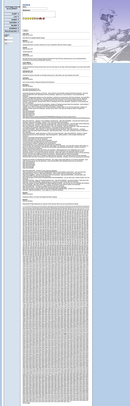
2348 (27, 345)
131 (68, 210)
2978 (27, 386)
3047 (46, 390)
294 (70, 219)
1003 (24, 256)
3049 (52, 390)
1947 (87, 317)
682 (29, 240)
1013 (55, 256)
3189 (30, 400)
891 (77, 249)
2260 (80, 338)
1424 (27, 284)
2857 (43, 378)
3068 (46, 392)
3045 (40, 390)
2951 (74, 383)
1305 (49, 275)
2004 (68, 321)
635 (46, 237)
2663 (27, 365)
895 (87, 249)
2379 (58, 346)
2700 (77, 367)
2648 (46, 364)
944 (75, 252)
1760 (27, 306)
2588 (55, 360)
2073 (87, 325)
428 (68, 226)
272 (82, 217)
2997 (87, 386)
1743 (40, 305)
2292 (49, 340)
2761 (71, 371)
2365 (80, 345)
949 (87, 252)
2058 (40, 325)
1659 (40, 299)
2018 (46, 323)
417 (41, 226)
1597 (43, 295)
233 (53, 216)
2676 (68, 365)
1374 (68, 280)
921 (85, 251)
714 (41, 241)
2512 (80, 354)
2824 (71, 375)
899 (31, 251)
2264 (27, 339)
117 (33, 210)
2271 (49, 339)
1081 (71, 260)
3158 (65, 397)
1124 (74, 263)
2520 (40, 356)
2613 (68, 361)
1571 (27, 293)
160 (73, 212)
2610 (58, 361)
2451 (87, 350)
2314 (52, 342)
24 (59, 206)
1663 (52, 299)
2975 (84, 385)
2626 (43, 363)
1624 (62, 296)
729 (77, 241)
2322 (77, 342)
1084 (80, 260)
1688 (65, 300)
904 (43, 251)
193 (87, 213)
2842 (62, 376)
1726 (52, 303)
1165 (71, 266)
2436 (40, 350)
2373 (40, 346)
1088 (27, 262)
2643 (30, 364)
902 (38, 251)
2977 (24, 386)
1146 (77, 264)
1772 (65, 306)
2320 (71, 342)
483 (70, 228)
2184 (40, 334)
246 (85, 216)
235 (58, 216)
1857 (68, 311)
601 (29, 235)
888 (70, 249)
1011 (49, 256)
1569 (87, 292)
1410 (49, 282)
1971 (30, 320)
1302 (40, 275)
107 (76, 209)
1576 (43, 293)
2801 (65, 374)
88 (37, 209)
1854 (58, 311)
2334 (49, 343)
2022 (58, 323)
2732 (46, 370)
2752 (43, 371)
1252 (80, 271)
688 (43, 240)
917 (75, 251)
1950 (30, 318)
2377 (52, 346)
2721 (77, 368)
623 (82, 235)
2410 (24, 349)
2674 (62, 365)
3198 (58, 400)
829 (58, 246)
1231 (80, 270)
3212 (36, 401)
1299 (30, 275)
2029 (80, 323)
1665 (58, 299)
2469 (77, 352)
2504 (55, 354)
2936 (27, 383)
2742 (77, 370)
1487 (27, 288)
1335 (77, 277)
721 (58, 241)
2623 (33, 363)
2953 (80, 383)
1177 (43, 267)
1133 (36, 264)
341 (53, 222)
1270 (71, 273)
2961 (40, 385)
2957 (27, 385)
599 (24, 235)
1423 (24, 284)
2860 (52, 378)
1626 (68, 296)
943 (73, 252)
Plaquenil (45, 58)
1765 (43, 306)
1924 (80, 316)
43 (25, 208)
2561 (36, 358)
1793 (65, 307)
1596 (40, 295)
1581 (58, 293)
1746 (49, 305)
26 (63, 206)
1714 (80, 302)
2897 (36, 381)
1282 (43, 274)
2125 (52, 329)
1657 (33, 299)
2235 (68, 336)
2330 (36, 343)
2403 (68, 347)
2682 (87, 365)
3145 (24, 397)
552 (41, 233)
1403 (27, 282)
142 (29, 212)
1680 (40, 300)
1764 (40, 306)
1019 (74, 256)
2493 (87, 353)
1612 (24, 296)
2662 (24, 365)
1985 (74, 320)
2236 (71, 336)
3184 (80, 399)
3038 (84, 389)
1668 (68, 299)
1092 (40, 262)
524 (38, 231)
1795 (71, 307)
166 (87, 212)
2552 (74, 357)
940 (65, 252)
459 (77, 227)
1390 (52, 281)
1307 (55, 275)
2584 (43, 360)
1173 (30, 267)
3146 (27, 397)
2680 (80, 365)
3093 (58, 393)
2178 (87, 332)
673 (73, 238)
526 (43, 231)
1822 (24, 310)
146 (38, 212)
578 (38, 234)
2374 (43, 346)
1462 (80, 285)
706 (87, 240)
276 (26, 219)
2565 (49, 358)
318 (63, 220)
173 (38, 213)
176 (46, 213)
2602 (33, 361)
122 (46, 210)
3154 (52, 397)
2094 (87, 327)
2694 (58, 367)
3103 (24, 394)
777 (63, 244)
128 (60, 210)
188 (75, 213)
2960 (36, 385)
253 (36, 217)
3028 (52, 389)
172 (36, 213)
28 (66, 206)
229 (43, 216)
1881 (77, 313)
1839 (77, 310)
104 (68, 209)
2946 (58, 383)
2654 (65, 364)
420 (48, 226)
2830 (24, 376)
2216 (74, 335)
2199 (87, 334)
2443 (62, 350)
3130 (43, 396)
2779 (62, 372)
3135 (58, 396)
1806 (40, 309)
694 (58, 240)
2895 (30, 381)
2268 (40, 339)
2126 (55, 329)
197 (31, 215)
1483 (80, 287)
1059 (68, 259)
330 (26, 222)
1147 (80, 264)
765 (33, 244)
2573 (74, 358)
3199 (62, 400)
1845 (30, 311)
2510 (74, 354)
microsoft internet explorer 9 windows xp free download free (39, 143)
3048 (49, 390)
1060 (71, 259)
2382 (68, 346)
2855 (36, 378)
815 (24, 246)
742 (43, 242)
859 (65, 248)
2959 (33, 385)
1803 (30, 309)
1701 (40, 302)
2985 (49, 386)
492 (26, 230)
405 (77, 224)
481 (65, 228)
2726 (27, 370)
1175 (36, 267)
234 (56, 216)
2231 (55, 336)
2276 (65, 339)
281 (38, 219)
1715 (84, 302)
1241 (46, 271)
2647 (43, 364)
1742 (36, 305)
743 (46, 242)
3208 (24, 401)
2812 (33, 375)
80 (23, 209)
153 (56, 212)
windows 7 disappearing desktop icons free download (37, 97)
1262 (46, 273)
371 (60, 223)
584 (53, 234)
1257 (30, 273)
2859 (49, 378)
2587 (52, 360)
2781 (68, 372)
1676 (27, 300)
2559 (30, 358)
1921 (71, 316)
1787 (46, 307)
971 (75, 253)
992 (60, 255)
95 (50, 209)
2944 (52, 383)
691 (51, 240)
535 (65, 231)
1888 (33, 314)
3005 (46, 388)
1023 (87, 256)
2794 (43, 374)
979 (29, 255)
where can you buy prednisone (64, 204)
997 (73, 255)
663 (48, 238)
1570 (24, 293)
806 (68, 245)
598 (87, 234)
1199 (46, 269)
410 (24, 226)
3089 (46, 393)
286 (51, 219)
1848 (40, 311)
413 (31, 226)
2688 (40, 367)
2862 (58, 378)
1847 (36, 311)
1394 (65, 281)
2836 (43, 376)
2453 (27, 352)
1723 (43, 303)
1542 (68, 291)
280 (36, 219)
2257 (71, 338)
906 (48, 251)
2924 (55, 382)
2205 (40, 335)
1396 (71, 281)
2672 (55, 365)
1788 (49, 307)
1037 (65, 258)
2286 (30, 340)
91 (43, 209)
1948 (24, 318)
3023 (36, 389)
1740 (30, 305)
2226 (40, 336)
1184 (65, 267)
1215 (30, 270)
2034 (30, 324)
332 (31, 222)
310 (43, 220)
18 (49, 206)
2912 (84, 381)
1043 (84, 258)
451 (58, 227)
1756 (80, 305)
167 (24, 213)
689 (46, 240)
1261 (43, 273)
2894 (27, 381)
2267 (36, 339)
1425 (30, 284)
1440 (77, 284)
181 (58, 213)
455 (68, 227)
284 (46, 219)
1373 (65, 280)
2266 (33, 339)
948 (85, 252)
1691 (74, 300)
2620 (24, 363)
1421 (84, 282)
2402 (65, 347)
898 (29, 251)
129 (63, 210)
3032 (65, 389)
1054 (52, 259)
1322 (36, 277)
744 (48, 242)
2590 (62, 360)
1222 (52, 270)
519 (26, 231)
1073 (46, 260)
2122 (43, 329)
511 (73, 230)
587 (60, 234)
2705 (27, 368)
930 (41, 252)
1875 (58, 313)
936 (56, 252)
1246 (62, 271)
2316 (58, 342)
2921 (46, 382)
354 (85, 222)
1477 (62, 287)
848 (38, 248)
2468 (74, 352)
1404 (30, 282)
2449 (80, 350)
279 (33, 219)
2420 (55, 349)
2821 (62, 375)
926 (31, 252)
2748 (30, 371)
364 (43, 223)
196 (29, 215)
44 (27, 208)
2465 (65, 352)
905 (46, 251)
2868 (77, 378)
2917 (33, 382)
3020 (27, 389)
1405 (33, 282)
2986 (52, 386)
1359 (87, 278)
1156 (43, 266)
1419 (77, 282)
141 (26, 212)
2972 (74, 385)
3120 (77, 394)
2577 (87, 358)
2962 (43, 385)
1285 (52, 274)
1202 (55, 269)
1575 (40, 293)
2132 (74, 329)
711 (33, 241)
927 (33, 252)
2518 (33, 356)
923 (24, 252)
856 (58, 248)
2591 (65, 360)
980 (31, 255)
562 (65, 233)
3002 (36, 388)
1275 (87, 273)
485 (75, 228)
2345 (84, 343)
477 (56, 228)
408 (85, 224)
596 (82, 234)
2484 (58, 353)
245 (82, 216)
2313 (49, 342)
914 (68, 251)
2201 (27, 335)
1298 (27, 275)
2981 (36, 386)
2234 (65, 336)
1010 (46, 256)
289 (58, 219)
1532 (36, 291)
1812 (58, 309)
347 (68, 222)
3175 (52, 399)
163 (80, 212)
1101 (68, 262)
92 (44, 209)
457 (73, 227)
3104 (27, 394)
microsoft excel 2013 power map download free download (57, 147)
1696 (24, 302)
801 (56, 245)
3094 (62, 393)
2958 (30, 385)
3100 (80, 393)
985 (43, 255)
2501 (46, 354)
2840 (55, 376)
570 (85, 233)
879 (48, 249)
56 (48, 208)
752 (68, 242)
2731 (43, 370)
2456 (36, 352)
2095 (24, 328)
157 (65, 212)
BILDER (15, 25)
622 (80, 235)
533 (60, 231)
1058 (65, 259)
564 (70, 233)
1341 (30, 278)
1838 (74, 310)
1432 (52, 284)
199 (36, 215)
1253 (84, 271)
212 (68, 215)
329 (24, 222)
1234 (24, 271)
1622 (55, 296)
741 (41, 242)
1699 (33, 302)
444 (41, 227)
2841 (58, 376)
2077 (33, 327)
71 (74, 208)
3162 (77, 397)
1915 (52, 316)
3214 (43, 401)
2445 (68, 350)
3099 (77, 393)
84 (30, 209)
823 (43, 246)
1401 (87, 281)
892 (80, 249)
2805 (77, 374)
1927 (24, 317)
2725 (24, 370)
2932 (80, 382)
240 (70, 216)
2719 (71, 368)
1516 (52, 289)
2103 (49, 328)
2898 (40, 381)
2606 (46, 361)
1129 (24, 264)
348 (70, 222)
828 (56, 246)
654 (26, 238)
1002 (86, 255)
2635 (71, 363)
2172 (68, 332)
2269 (43, 339)
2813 (36, 375)
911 (60, 251)
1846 (33, 311)
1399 (80, 281)
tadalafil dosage (40, 38)
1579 (52, 293)
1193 (27, 269)
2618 (84, 361)
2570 (65, 358)
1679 (36, 300)
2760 (68, 371)
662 (46, 238)
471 (41, 228)
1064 (84, 259)
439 (29, 227)
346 (65, 222)
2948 (65, 383)
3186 (87, 399)
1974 (40, 320)
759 (85, 242)
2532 (77, 356)
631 (36, 237)
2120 (36, 329)
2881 (52, 379)
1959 (58, 318)
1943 (74, 317)
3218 (55, 401)
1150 (24, 266)
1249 (71, 271)
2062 (52, 325)
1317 (87, 275)
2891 (84, 379)
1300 (33, 275)
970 (73, 253)
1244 (55, 271)
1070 (36, 260)
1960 (62, 318)
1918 (62, 316)
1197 (40, 269)
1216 (33, 270)
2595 (77, 360)
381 (85, 223)
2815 (43, 375)
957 (41, 253)
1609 (80, 295)
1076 (55, 260)
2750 (36, 371)
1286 (55, 274)
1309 (62, 275)
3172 (43, 399)
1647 (68, 298)
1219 (43, 270)
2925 (58, 382)
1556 (46, 292)
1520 (65, 289)
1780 (24, 307)
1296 (87, 274)
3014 (74, 388)
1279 (33, 274)
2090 (74, 327)
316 (58, 220)
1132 (33, 264)
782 (75, 244)
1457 (65, 285)
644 (68, 237)
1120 (62, 263)
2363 (74, 345)
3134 (55, 396)
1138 (52, 264)
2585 (46, 360)
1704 (49, 302)
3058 (80, 390)
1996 (43, 321)
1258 (33, 273)
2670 (49, 365)
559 (58, 233)
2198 (84, 334)
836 (75, 246)
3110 (46, 394)
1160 (55, 266)
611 (53, 235)
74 (79, 208)
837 (77, 246)
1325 (46, 277)
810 (77, 245)
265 (65, 217)
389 (38, 224)
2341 (71, 343)
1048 (33, 259)
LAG (16, 17)
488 (82, 228)
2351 (36, 345)
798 (48, 245)
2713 (52, 368)
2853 (30, 378)
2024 (65, 323)
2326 (24, 343)
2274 (58, 339)
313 (51, 220)
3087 (40, 393)
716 (46, 241)
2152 (71, 331)
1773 (68, 306)
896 (24, 251)
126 (56, 210)
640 (58, 237)
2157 (87, 331)
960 (48, 253)
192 (85, 213)
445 (43, 227)
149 (46, 212)
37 (82, 206)
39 (85, 206)
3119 (74, 394)
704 (82, 240)
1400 (84, 281)
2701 (80, 367)
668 (60, 238)
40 (87, 206)
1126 (80, 263)
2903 (55, 381)
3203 (74, 400)
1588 (80, 293)
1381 (24, 281)
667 (58, 238)
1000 (80, 255)
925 (29, 252)
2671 (52, 365)
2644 (33, 364)
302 (24, 220)
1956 (49, 318)
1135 (43, 264)
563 (68, 233)
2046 (68, 324)
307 (36, 220)
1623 (58, 296)
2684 (27, 367)
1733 (74, 303)
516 (85, 230)
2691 (49, 367)
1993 (33, 321)
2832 (30, 376)
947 (82, 252)
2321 (74, 342)
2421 (58, 349)
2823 (68, 375)
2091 (77, 327)
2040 (49, 324)
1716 (87, 302)
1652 (84, 298)
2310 (40, 342)
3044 (36, 390)
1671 (77, 299)
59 (53, 208)
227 (38, 216)
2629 (52, 363)
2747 (27, 371)
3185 (84, 399)
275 (24, 219)
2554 (80, 357)
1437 (68, 284)
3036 (77, 389)
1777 (80, 306)
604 (36, 235)
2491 (80, 353)
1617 (40, 296)
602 (31, 235)
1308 (58, 275)
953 (31, 253)
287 (53, 219)
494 (31, 230)
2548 (62, 357)
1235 (27, 271)
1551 (30, 292)
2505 (58, 354)
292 (65, 219)
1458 (68, 285)
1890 (40, 314)
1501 (71, 288)
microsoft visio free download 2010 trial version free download (40, 141)
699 (70, 240)
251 (31, 217)
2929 (71, 382)
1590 (87, 293)
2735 (55, 370)
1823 (27, 310)
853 (51, 248)
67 (67, 208)
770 (46, 244)
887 (68, 249)
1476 (58, 287)
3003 (40, 388)
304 (29, 220)
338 (46, 222)
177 (48, 213)
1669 (71, 299)
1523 (74, 289)
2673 (58, 365)
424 (58, 226)
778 (65, 244)
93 (46, 209)
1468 (33, 287)
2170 (62, 332)
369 (56, 223)
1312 (71, 275)
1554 (40, 292)
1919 (65, 316)
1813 (62, 309)
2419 (52, 349)
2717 (65, 368)
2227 (43, 336)
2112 (77, 328)
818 (31, 246)
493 (29, 230)
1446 (30, 285)
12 (38, 206)
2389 (24, 347)
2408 (84, 347)
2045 (65, 324)
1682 (46, 300)
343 (58, 222)
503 (53, 230)
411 (26, 226)
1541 (65, 291)
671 (68, 238)
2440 (52, 350)
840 (85, 246)
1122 (68, 263)
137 (82, 210)
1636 (33, 298)
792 (33, 245)
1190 (84, 267)
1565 (74, 292)
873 (33, 249)
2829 (87, 375)
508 (65, 230)
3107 (36, 394)
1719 (30, 303)
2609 (55, 361)
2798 (55, 374)
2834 (36, 376)
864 (77, 248)
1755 (77, 305)
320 (68, 220)
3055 (71, 390)
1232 (84, 270)
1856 (65, 311)
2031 (87, 323)
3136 (62, 396)
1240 (43, 271)
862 (73, 248)
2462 (55, 352)
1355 (74, 278)
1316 (84, 275)
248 (24, 217)
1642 (52, 298)
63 (60, 208)
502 (51, 230)
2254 (62, 338)
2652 (58, 364)
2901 (49, 381)
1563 (68, 292)
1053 (49, 259)
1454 (55, 285)
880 (51, 249)
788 (24, 245)
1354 (71, 278)
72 (76, 208)
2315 (55, 342)
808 (73, 245)
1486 (24, 288)
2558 (27, 358)
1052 (46, 259)
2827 (80, 375)
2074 (24, 327)
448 (51, 227)
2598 (87, 360)
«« (23, 206)
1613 (27, 296)
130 (65, 210)
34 (76, 206)
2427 (77, 349)
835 (73, 246)
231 (48, 216)
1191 (87, 267)
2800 (62, 374)
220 (87, 215)
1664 (55, 299)
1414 (62, 282)
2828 (84, 375)
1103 (74, 262)
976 (87, 253)
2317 (62, 342)
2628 (49, 363)
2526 (58, 356)
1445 (27, 285)
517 (87, 230)
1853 (55, 311)
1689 (68, 300)
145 (36, 212)
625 (87, 235)
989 (53, 255)
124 (51, 210)
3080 (84, 392)
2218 (80, 335)
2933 (84, 382)
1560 (58, 292)
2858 (46, 378)
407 (82, 224)
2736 (58, 370)
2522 (46, 356)
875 (38, 249)
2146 (52, 331)
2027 (74, 323)
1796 (74, 307)
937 (58, 252)
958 (43, 253)
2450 (84, 350)
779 (68, 244)
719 (53, 241)
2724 (87, 368)
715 (43, 241)
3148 (33, 397)
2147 (55, 331)
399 (63, 224)
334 (36, 222)
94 (48, 209)
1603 (62, 295)
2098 (33, 328)
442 (36, 227)
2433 (30, 350)
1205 (65, 269)
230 (46, 216)
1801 (24, 309)
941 (68, 252)
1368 (49, 280)
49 (36, 208)
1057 (62, 259)
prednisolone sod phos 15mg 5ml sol (36, 45)
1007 (36, 256)
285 (48, 219)
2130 (68, 329)
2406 (77, 347)
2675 (65, 365)
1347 (49, 278)
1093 (43, 262)
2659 (80, 364)
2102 (46, 328)
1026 (30, 258)
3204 (77, 400)
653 (24, 238)
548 (31, 233)
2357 (55, 345)
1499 (65, 288)
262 (58, 217)
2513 (84, 354)
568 (80, 233)
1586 (74, 293)
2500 (43, 354)
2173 (71, 332)
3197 (55, 400)
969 (70, 253)
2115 (87, 328)
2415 (40, 349)
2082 (49, 327)
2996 (84, 386)
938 (60, 252)
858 (63, 248)
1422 (87, 282)
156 (63, 212)
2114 (84, 328)
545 (24, 233)
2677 (71, 365)
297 (77, 219)
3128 (36, 396)
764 (31, 244)
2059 (43, 325)
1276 (24, 274)
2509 (71, 354)
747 (56, 242)
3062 (27, 392)
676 (80, 238)
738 (33, 242)
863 (75, 248)
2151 (68, 331)
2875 (33, 379)
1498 (62, 288)
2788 (24, 374)
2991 (68, 386)
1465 (24, 287)
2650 (52, 364)
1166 (74, 266)
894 (85, 249)
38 (84, 206)
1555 (43, 292)
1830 (49, 310)
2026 (71, 323)
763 (29, 244)
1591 (24, 295)
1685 (55, 300)
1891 (43, 314)
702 (77, 240)
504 (56, 230)
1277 (27, 274)
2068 (71, 325)
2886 (68, 379)
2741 (74, 370)
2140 (33, 331)
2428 (80, 349)
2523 (49, 356)
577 (36, 234)
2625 (40, 363)
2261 (84, 338)
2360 (65, 345)
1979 (55, 320)
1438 (71, 284)
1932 (40, 317)
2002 (62, 321)
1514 (46, 289)
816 (26, 246)
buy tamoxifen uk (37, 75)
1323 (40, 277)
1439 (74, 284)
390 (41, 224)
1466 (27, 287)
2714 (55, 368)
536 (68, 231)
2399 (55, 347)
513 (77, 230)
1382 (27, 281)
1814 (65, 309)
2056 (33, 325)
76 (83, 208)
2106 (58, 328)
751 (65, 242)
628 (29, 237)
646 (73, 237)
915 (70, 251)
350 (75, 222)
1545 (77, 291)
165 (85, 212)
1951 (33, 318)
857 (60, 248)
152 (53, 212)
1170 (87, 266)
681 (26, 240)
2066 (65, 325)
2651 (55, 364)
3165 (87, 397)
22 (56, 206)
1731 (68, 303)
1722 (40, 303)
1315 (80, 275)
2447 (74, 350)
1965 (77, 318)
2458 (43, 352)
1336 (80, 277)
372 (63, 223)
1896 (58, 314)
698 (68, 240)
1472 (46, 287)
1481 (74, 287)
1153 (33, 266)
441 (33, 227)
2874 (30, 379)
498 (41, 230)
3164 (84, 397)
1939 (62, 317)
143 (31, 212)
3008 (55, 388)
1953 (40, 318)
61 (57, 208)
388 (36, 224)
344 (60, 222)
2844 (68, 376)
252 (33, 217)
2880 (49, 379)
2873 (27, 379)
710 (31, 241)
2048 (74, 324)
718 (51, 241)
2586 (49, 360)
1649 (74, 298)
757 (80, 242)
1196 (36, 269)
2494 (24, 354)
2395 (43, 347)
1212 (87, 269)
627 (26, 237)
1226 (65, 270)
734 (24, 242)
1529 (27, 291)
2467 (71, 352)
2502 (49, 354)
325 (80, 220)
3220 (62, 401)
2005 (71, 321)
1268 (65, 273)
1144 (71, 264)
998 (75, 255)
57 (50, 208)
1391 (55, 281)
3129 (40, 396)
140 (24, 212)
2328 (30, 343)
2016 (40, 323)
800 (53, 245)
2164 (43, 332)
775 (58, 244)
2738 (65, 370)
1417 (71, 282)
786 (85, 244)
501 (48, 230)
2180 (27, 334)
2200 (24, 335)
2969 (65, 385)
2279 (74, 339)
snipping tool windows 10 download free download (36, 159)
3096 (68, 393)
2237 (74, 336)
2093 (84, 327)
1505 (84, 288)
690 (48, 240)
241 (73, 216)
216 (77, 215)
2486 (65, 353)
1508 (27, 289)
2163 (40, 332)
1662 (49, 299)
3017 (84, 388)
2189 (55, 334)
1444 (24, 285)
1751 (65, 305)
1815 (68, 309)
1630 (80, 296)
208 (58, 215)
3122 (84, 394)
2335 (52, 343)
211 (65, 215)
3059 (84, 390)
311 (46, 220)
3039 (87, 389)
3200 (65, 400)
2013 (30, 323)
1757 (84, 305)
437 (24, 227)
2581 (33, 360)
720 (56, 241)
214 (73, 215)
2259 (77, 338)
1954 (43, 318)
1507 (24, 289)
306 (33, 220)
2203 (33, 335)
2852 (27, 378)
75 (81, 208)
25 (61, 206)
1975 (43, 320)
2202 (30, 335)
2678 (74, 365)
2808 (87, 374)
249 (26, 217)
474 (48, 228)
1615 (33, 296)
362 (38, 223)
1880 (74, 313)
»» (70, 401)
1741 (33, 305)
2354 (46, 345)
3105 (30, 394)
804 (63, 245)
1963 (71, 318)
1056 (58, 259)
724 (65, 241)
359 (31, 223)
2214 (68, 335)
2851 (24, 378)
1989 (87, 320)
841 (87, 246)
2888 (74, 379)
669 (63, 238)
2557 (24, 358)
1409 (46, 282)
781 (73, 244)
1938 (58, 317)
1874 (55, 313)
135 (77, 210)
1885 (24, 314)
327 (85, 220)
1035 (58, 258)
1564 (71, 292)
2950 (71, 383)
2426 (74, 349)
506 (60, 230)
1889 (36, 314)
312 (48, 220)
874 (36, 249)
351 (77, 222)
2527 (62, 356)
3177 (58, 399)
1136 (46, 264)
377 (75, 223)
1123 (71, 263)
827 (53, 246)
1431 (49, 284)
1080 (68, 260)
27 (64, 206)
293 (68, 219)
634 (43, 237)
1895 (55, 314)
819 (33, 246)
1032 (49, 258)
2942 (46, 383)
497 (38, 230)
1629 (77, 296)
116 (31, 210)
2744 (84, 370)
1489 (33, 288)
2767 (24, 372)
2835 (40, 376)
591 (70, 234)
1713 (77, 302)
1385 (36, 281)
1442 (84, 284)
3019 (24, 389)
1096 (52, 262)
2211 (58, 335)
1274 (84, 273)
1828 (43, 310)
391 (43, 224)
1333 (71, 277)
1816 (71, 309)
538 (73, 231)
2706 (30, 368)
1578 (49, 293)
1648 (71, 298)
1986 (77, 320)
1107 (87, 262)
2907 (68, 381)
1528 (24, 291)
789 (26, 245)
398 (60, 224)
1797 (77, 307)
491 (24, 230)
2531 (74, 356)
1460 (74, 285)
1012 (52, 256)
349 (73, 222)
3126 (30, 396)
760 (87, 242)
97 (53, 209)
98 (55, 209)
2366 (84, 345)
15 (43, 206)
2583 (40, 360)
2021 (55, 323)
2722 (80, 368)
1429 (43, 284)
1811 (55, 309)
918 (77, 251)
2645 (36, 364)
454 (65, 227)
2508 (68, 354)
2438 (46, 350)
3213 (40, 401)
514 (80, 230)
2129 (65, 329)
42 (23, 208)
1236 (30, 271)
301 (87, 219)
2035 (33, 324)
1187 (74, 267)
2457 (40, 352)
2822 (65, 375)
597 (85, 234)
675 (77, 238)
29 (68, 206)
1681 (43, 300)
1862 (84, 311)
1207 (71, 269)
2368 (24, 346)
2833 (33, 376)
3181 (71, 399)
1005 (30, 256)
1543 (71, 291)
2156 (84, 331)
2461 (52, 352)
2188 (52, 334)
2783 (74, 372)
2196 (77, 334)
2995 (80, 386)
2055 (30, 325)
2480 (46, 353)
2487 (68, 353)
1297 (24, 275)
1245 (58, 271)
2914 (24, 382)
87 (36, 209)
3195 (49, 400)
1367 (46, 280)
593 (75, 234)
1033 (52, 258)
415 (36, 226)
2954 (84, 383)
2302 (80, 340)
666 (56, 238)
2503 (52, 354)
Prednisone (26, 197)
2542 (43, 357)
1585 (71, 293)
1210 (80, 269)
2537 (27, 357)
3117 (68, 394)
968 (68, 253)
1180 (52, 267)
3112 (52, 394)
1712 (74, 302)
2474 (27, 353)
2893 (24, 381)
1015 (62, 256)
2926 (62, 382)
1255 (24, 273)
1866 (30, 313)
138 (85, 210)
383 (24, 224)
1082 (74, 260)
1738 (24, 305)
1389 (49, 281)
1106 (84, 262)
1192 (24, 269)
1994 (36, 321)
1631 (84, 296)
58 (51, 208)
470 (38, 228)
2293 (52, 340)
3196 (52, 400)
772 (51, 244)
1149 (87, 264)
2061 (49, 325)
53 (43, 208)
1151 (27, 266)
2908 (71, 381)
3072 (58, 392)
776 (60, 244)
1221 (49, 270)
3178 (62, 399)
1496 (55, 288)
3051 (58, 390)
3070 (52, 392)
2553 (77, 357)
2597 (84, 360)
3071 (55, 392)
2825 (74, 375)
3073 (62, 392)
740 (38, 242)
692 (53, 240)
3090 (49, 393)
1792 (62, 307)
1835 (65, 310)
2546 (55, 357)
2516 (27, 356)
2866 (71, 378)
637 (51, 237)
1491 (40, 288)
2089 (71, 327)
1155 (40, 266)
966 (63, 253)
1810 (52, 309)
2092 (80, 327)
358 (29, 223)
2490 (77, 353)
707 (24, 241)
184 (65, 213)
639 (56, 237)
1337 (84, 277)
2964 (49, 385)
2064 (58, 325)
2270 (46, 339)
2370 (30, 346)
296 (75, 219)
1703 (46, 302)
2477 (36, 353)
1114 (43, 263)
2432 (27, 350)
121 (43, 210)
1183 (62, 267)
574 (29, 234)
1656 (30, 299)
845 (31, 248)
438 (26, 227)
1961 (65, 318)
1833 (58, 310)
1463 (84, 285)
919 (80, 251)
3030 (58, 389)
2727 (30, 370)
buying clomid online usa (42, 67)
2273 (55, 339)
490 (87, 228)
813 (85, 245)
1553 (36, 292)
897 (26, 251)
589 (65, 234)
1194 (30, 269)
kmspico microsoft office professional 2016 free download (39, 154)
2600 (27, 361)
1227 (68, 270)
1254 (87, 271)
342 (56, 222)
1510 (33, 289)
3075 (68, 392)
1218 (40, 270)
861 (70, 248)
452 (60, 227)
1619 (46, 296)
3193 (43, 400)
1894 (52, 314)
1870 (43, 313)
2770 (33, 372)
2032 (24, 324)
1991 (27, 321)
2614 (71, 361)
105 (71, 209)
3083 (27, 393)
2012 (27, 323)
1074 (49, 260)
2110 (71, 328)
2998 (24, 388)
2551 (71, 357)
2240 (84, 336)
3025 (43, 389)
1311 (68, 275)
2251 (52, 338)
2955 (87, 383)
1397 (74, 281)
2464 (62, 352)
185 (68, 213)
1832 (55, 310)
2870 (84, 378)
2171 (65, 332)
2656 (71, 364)
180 (56, 213)
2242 (24, 338)
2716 (62, 368)
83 (29, 209)
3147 (30, 397)
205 (51, 215)
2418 (49, 349)
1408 (43, 282)
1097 (55, 262)
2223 (30, 336)
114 (26, 210)
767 (38, 244)
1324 (43, 277)
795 (41, 245)
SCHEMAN (14, 28)
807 (70, 245)
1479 (68, 287)
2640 (87, 363)
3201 (68, 400)
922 (87, 251)
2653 (62, 364)
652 (87, 237)
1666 (62, 299)
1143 (68, 264)
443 (38, 227)
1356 (77, 278)
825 (48, 246)
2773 (43, 372)
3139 (71, 396)
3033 (68, 389)
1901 (74, 314)
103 (66, 209)
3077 (74, 392)
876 (41, 249)
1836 (68, 310)
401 (68, 224)
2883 (58, 379)
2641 (24, 364)
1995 (40, 321)
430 (73, 226)
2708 (36, 368)
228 (41, 216)
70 (72, 208)
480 (63, 228)
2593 (71, 360)
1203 (58, 269)
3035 (74, 389)
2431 (24, 350)
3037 (80, 389)
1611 (87, 295)
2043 (58, 324)
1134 (40, 264)
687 (41, 240)
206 (53, 215)
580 (43, 234)
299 (82, 219)
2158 (24, 332)
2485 (62, 353)
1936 (52, 317)
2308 (33, 342)
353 (82, 222)
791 (31, 245)
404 (75, 224)
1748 (55, 305)
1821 (87, 309)
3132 (49, 396)
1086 (87, 260)
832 (65, 246)
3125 (27, 396)
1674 (87, 299)
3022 (33, 389)
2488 (71, 353)
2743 (80, 370)
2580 (30, 360)
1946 (84, 317)
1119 (58, 263)
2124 (49, 329)
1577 (46, 293)
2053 (24, 325)
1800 (87, 307)
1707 (58, 302)
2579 (27, 360)
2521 (43, 356)
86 (34, 209)
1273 (80, 273)
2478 (40, 353)
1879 (71, 313)
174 (41, 213)
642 (63, 237)
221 (24, 216)
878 (46, 249)
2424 (68, 349)
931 (43, 252)
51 (39, 208)
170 (31, 213)
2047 (71, 324)
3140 (74, 396)
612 (56, 235)
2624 (36, 363)
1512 (40, 289)
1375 (71, 280)
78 (86, 208)
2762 (74, 371)
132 (70, 210)
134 (75, 210)
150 (48, 212)
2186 (46, 334)
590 (68, 234)
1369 (52, 280)
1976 (46, 320)
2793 (40, 374)
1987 (80, 320)
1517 (55, 289)
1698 (30, 302)
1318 (24, 277)
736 (29, 242)
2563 (43, 358)
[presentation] (42, 25)
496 (36, 230)
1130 (27, 264)
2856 (40, 378)
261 (56, 217)
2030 (84, 323)
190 (80, 213)
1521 (68, 289)
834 (70, 246)
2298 (68, 340)
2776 (52, 372)
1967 (84, 318)
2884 (62, 379)
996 (70, 255)
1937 (55, 317)
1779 (87, 306)
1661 (46, 299)
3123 (87, 394)
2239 (80, 336)
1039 (71, 258)
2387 (84, 346)
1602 (58, 295)
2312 (46, 342)
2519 (36, 356)
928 (36, 252)
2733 (49, 370)
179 (53, 213)
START (15, 14)
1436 (65, 284)
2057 (36, 325)
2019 (49, 323)
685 (36, 240)
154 (58, 212)
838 (80, 246)
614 (60, 235)
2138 (27, 331)
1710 (68, 302)
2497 (33, 354)
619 (73, 235)
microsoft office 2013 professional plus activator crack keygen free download (44, 145)
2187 (49, 334)
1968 (87, 318)
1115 (46, 263)
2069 (74, 325)
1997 (46, 321)
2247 (40, 338)
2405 (74, 347)
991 (58, 255)
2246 (36, 338)
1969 (24, 320)
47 (32, 208)
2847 (77, 376)
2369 (27, 346)
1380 (87, 280)
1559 (55, 292)
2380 (62, 346)
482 (68, 228)
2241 (87, 336)
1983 (68, 320)
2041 (52, 324)
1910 (36, 316)
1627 (71, 296)
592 (73, 234)
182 (60, 213)
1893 (49, 314)
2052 (87, 324)
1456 (62, 285)
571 (87, 233)
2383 (71, 346)
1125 (77, 263)
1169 (84, 266)
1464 (87, 285)
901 (36, 251)
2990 (65, 386)
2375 (46, 346)
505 (58, 230)
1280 (36, 274)
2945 (55, 383)
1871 (46, 313)
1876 (62, 313)
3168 (30, 399)
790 (29, 245)
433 (80, 226)
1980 (58, 320)
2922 (49, 382)
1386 (40, 281)
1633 (24, 298)
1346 (46, 278)
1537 (52, 291)
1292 (74, 274)
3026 (46, 389)
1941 (68, 317)
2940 (40, 383)
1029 (40, 258)
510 (70, 230)
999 (77, 255)
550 (36, 233)
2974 (80, 385)
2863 (62, 378)
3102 (87, 393)
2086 (62, 327)
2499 (40, 354)
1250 (74, 271)
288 (56, 219)
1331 (65, 277)
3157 (62, 397)
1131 (30, 264)
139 (87, 210)
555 (48, 233)
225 (33, 216)
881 (53, 249)
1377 (77, 280)
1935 (49, 317)
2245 (33, 338)
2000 (55, 321)
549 (33, 233)
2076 (30, 327)
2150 (65, 331)
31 (71, 206)
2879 (46, 379)
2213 (65, 335)
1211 (84, 269)
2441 (55, 350)
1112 (36, 263)
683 (31, 240)
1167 (77, 266)
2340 (68, 343)
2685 (30, 367)
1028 (36, 258)
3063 (30, 392)
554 (46, 233)
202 (43, 215)
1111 (33, 263)
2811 (30, 375)
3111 (49, 394)
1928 (27, 317)
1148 (84, 264)
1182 (58, 267)
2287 (33, 340)
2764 (80, 371)
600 (26, 235)
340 (51, 222)
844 (29, 248)
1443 (87, 284)
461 (82, 227)
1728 (58, 303)
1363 (33, 280)
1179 (49, 267)
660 (41, 238)
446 (46, 227)
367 (51, 223)
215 (75, 215)
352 (80, 222)
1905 (87, 314)
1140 (58, 264)
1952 (36, 318)
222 (26, 216)
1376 (74, 280)
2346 (87, 343)
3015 (77, 388)
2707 (33, 368)
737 (31, 242)
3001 (33, 388)
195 (26, 215)
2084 (55, 327)
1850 (46, 311)
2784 (77, 372)
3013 (71, 388)
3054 (68, 390)
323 (75, 220)
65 (64, 208)
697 (65, 240)
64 (62, 208)
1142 (65, 264)
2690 (46, 367)
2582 (36, 360)
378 (77, 223)
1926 (87, 316)
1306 (52, 275)
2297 (65, 340)
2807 (84, 374)
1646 (65, 298)
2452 (24, 352)
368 (53, 223)
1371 (58, 280)
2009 (84, 321)
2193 (68, 334)
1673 (84, 299)
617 (68, 235)
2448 (77, 350)
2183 (36, 334)
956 (38, 253)
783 (77, 244)
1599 (49, 295)
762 (26, 244)
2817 (49, 375)
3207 (87, 400)
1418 (74, 282)
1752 (68, 305)
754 (73, 242)
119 (38, 210)
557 (53, 233)
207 (56, 215)
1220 (46, 270)
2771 (36, 372)
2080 (43, 327)
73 (78, 208)
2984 (46, 386)
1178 (46, 267)
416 (38, 226)
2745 (87, 370)
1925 (84, 316)
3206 (84, 400)
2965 (52, 385)
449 (53, 227)
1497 (58, 288)
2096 (27, 328)
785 (82, 244)
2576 (84, 358)
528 (48, 231)
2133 (77, 329)
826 (51, 246)
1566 (77, 292)
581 (46, 234)
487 (80, 228)
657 (33, 238)
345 (63, 222)
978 (26, 255)
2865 (68, 378)
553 (43, 233)
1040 (74, 258)
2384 (74, 346)
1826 (36, 310)
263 (60, 217)
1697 (27, 302)
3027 (49, 389)
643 (65, 237)
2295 (58, 340)
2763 (77, 371)
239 (68, 216)
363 (41, 223)
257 (46, 217)
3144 (87, 396)
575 (31, 234)
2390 (27, 347)
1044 (87, 258)
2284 (24, 340)
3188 (27, 400)
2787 (87, 372)
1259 (36, 273)
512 (75, 230)
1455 (58, 285)
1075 (52, 260)
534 (63, 231)
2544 (49, 357)
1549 (24, 292)
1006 (33, 256)
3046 (43, 390)
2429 (84, 349)
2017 (43, 323)
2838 (49, 376)
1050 (40, 259)
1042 (80, 258)
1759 (24, 306)
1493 (46, 288)
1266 (58, 273)
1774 (71, 306)
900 (33, 251)
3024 (40, 389)
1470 (40, 287)
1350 (58, 278)
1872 (49, 313)
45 (29, 208)
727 (73, 241)
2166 (49, 332)
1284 (49, 274)
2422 (62, 349)
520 (29, 231)
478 (58, 228)
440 (31, 227)
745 (51, 242)
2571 (68, 358)
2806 (80, 374)
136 (80, 210)
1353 (68, 278)
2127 (58, 329)
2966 (55, 385)
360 (33, 223)
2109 (68, 328)
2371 (33, 346)
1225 (62, 270)
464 (24, 228)
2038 (43, 324)
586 (58, 234)
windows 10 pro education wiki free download (41, 151)
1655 (27, 299)
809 (75, 245)
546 (26, 233)
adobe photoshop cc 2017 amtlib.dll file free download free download (42, 144)
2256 (68, 338)
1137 (49, 264)
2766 (87, 371)
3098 (74, 393)
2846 (74, 376)
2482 (52, 353)
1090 (33, 262)
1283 (46, 274)
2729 (36, 370)
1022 (84, 256)
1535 (46, 291)
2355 (49, 345)
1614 (30, 296)
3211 (33, 401)
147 (41, 212)
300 (85, 219)
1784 (36, 307)
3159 (68, 397)
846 (33, 248)
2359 (62, 345)
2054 (27, 325)
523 (36, 231)
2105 (55, 328)
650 (82, 237)
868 (87, 248)
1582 (62, 293)
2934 (87, 382)
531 (56, 231)
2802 (68, 374)
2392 (33, 347)
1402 (24, 282)
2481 (49, 353)
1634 (27, 298)
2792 (36, 374)
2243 (27, 338)
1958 (55, 318)
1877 (65, 313)
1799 (84, 307)
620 (75, 235)
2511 (77, 354)
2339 (65, 343)
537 (70, 231)
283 (43, 219)
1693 (80, 300)
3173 (46, 399)
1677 (30, 300)
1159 (52, 266)
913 (65, 251)
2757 (58, 371)
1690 (71, 300)
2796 (49, 374)
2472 (87, 352)
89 (39, 209)
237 (63, 216)
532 (58, 231)
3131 (46, 396)
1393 (62, 281)
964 (58, 253)
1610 (84, 295)
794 (38, 245)
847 (36, 248)
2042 (55, 324)
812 (82, 245)
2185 (43, 334)
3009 (58, 388)
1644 (58, 298)
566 (75, 233)
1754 (74, 305)
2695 (62, 367)
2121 (40, 329)
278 (31, 219)
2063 (55, 325)
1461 (77, 285)
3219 (58, 401)
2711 (46, 368)
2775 (49, 372)
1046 (27, 259)
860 (68, 248)
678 (85, 238)
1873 (52, 313)
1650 (77, 298)
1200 (49, 269)
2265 (30, 339)
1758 (87, 305)
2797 (52, 374)
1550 (27, 292)
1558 (52, 292)
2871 (87, 378)
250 (29, 217)
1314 (77, 275)
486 (77, 228)
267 (70, 217)
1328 (55, 277)
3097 (71, 393)
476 (53, 228)
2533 (80, 356)
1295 (84, 274)
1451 (46, 285)
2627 (46, 363)
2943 (49, 383)
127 (58, 210)
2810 (27, 375)
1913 (46, 316)
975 (85, 253)
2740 (71, 370)
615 (63, 235)
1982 (65, 320)
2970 (68, 385)
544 (87, 231)
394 (51, 224)
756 (77, 242)
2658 (77, 364)
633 (41, 237)
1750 (62, 305)
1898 (65, 314)
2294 (55, 340)
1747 (52, 305)
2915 (27, 382)
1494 (49, 288)
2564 (46, 358)
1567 (80, 292)
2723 (84, 368)
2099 (36, 328)
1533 (40, 291)
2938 (33, 383)
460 (80, 227)
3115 (62, 394)
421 (51, 226)
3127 (33, 396)
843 (26, 248)
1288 (62, 274)
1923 (77, 316)
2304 (87, 340)
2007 (77, 321)
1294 (80, 274)
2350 (33, 345)
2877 (40, 379)
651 (85, 237)
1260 (40, 273)
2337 (58, 343)
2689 (43, 367)
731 (82, 241)
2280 (77, 339)
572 (24, 234)
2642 (27, 364)
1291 (71, 274)
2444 (65, 350)
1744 (43, 305)
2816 (46, 375)
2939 (36, 383)
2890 (80, 379)
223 (29, 216)
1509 (30, 289)
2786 (84, 372)
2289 (40, 340)
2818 (52, 375)
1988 (84, 320)
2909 (74, 381)
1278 (30, 274)
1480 (71, 287)
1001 (83, 255)
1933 (43, 317)
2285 (27, 340)
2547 (58, 357)
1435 (62, 284)
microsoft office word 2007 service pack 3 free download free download (42, 157)
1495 (52, 288)
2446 (71, 350)
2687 (36, 367)
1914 (49, 316)
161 (75, 212)
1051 (43, 259)
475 (51, 228)
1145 (74, 264)
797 (46, 245)
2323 (80, 342)
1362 (30, 280)
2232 (58, 336)
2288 (36, 340)
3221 (65, 401)
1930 (33, 317)
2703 (87, 367)
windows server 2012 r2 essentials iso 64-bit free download (39, 107)
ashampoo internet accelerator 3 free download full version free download (43, 100)
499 (43, 230)
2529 (68, 356)
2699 (74, 367)
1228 (71, 270)
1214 (27, 270)
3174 (49, 399)
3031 (62, 389)
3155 (55, 397)
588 (63, 234)
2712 (49, 368)
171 (33, 213)
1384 (33, 281)
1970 (27, 320)
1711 (71, 302)
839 (82, 246)
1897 (62, 314)
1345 (43, 278)
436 (87, 226)
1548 (87, 291)
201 (41, 215)
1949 (27, 318)
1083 (77, 260)
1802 (27, 309)
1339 (24, 278)
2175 (77, 332)
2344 (80, 343)
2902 (52, 381)
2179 (24, 334)
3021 (30, 389)
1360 (24, 280)
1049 (36, 259)
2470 (80, 352)
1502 (74, 288)
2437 (43, 350)
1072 (43, 260)
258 (48, 217)
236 (60, 216)
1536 (49, 291)
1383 (30, 281)
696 (63, 240)
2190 (58, 334)
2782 (71, 372)
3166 (24, 399)
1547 (84, 291)
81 (25, 209)
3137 (65, 396)
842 (24, 248)
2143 (43, 331)
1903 (80, 314)
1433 (55, 284)
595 (80, 234)
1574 (36, 293)
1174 (33, 267)
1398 (77, 281)
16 (45, 206)
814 (87, 245)
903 (41, 251)
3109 (43, 394)
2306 (27, 342)
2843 (65, 376)
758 (82, 242)
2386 (80, 346)
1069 (33, 260)
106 (73, 209)
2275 (62, 339)
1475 (55, 287)
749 (60, 242)
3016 (80, 388)
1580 (55, 293)
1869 (40, 313)
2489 (74, 353)
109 (81, 209)
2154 (77, 331)
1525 (80, 289)
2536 (24, 357)
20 (52, 206)
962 (53, 253)
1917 (58, 316)
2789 (27, 374)
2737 (62, 370)
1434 (58, 284)
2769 (30, 372)
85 (32, 209)
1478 (65, 287)
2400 (58, 347)
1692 (77, 300)
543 (85, 231)
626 (24, 237)
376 (73, 223)
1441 (80, 284)
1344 (40, 278)
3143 (84, 396)
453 (63, 227)
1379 (84, 280)
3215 (46, 401)
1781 (27, 307)
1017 (68, 256)
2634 (68, 363)
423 (56, 226)
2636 (74, 363)
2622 (30, 363)
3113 (55, 394)
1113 (40, 263)
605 (38, 235)
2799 (58, 374)
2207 (46, 335)
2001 (58, 321)
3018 (87, 388)
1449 (40, 285)
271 (80, 217)
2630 (55, 363)
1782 (30, 307)
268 (73, 217)
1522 (71, 289)
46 (30, 208)
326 (82, 220)
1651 (80, 298)
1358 (84, 278)
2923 (52, 382)
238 (65, 216)
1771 (62, 306)
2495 (27, 354)
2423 (65, 349)
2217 (77, 335)
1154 (36, 266)
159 (70, 212)
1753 (71, 305)
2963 (46, 385)
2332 (43, 343)
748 (58, 242)
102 (64, 209)
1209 (77, 269)
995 (68, 255)
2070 (77, 325)
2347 (24, 345)
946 (80, 252)
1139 (55, 264)
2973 (77, 385)
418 (43, 226)
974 (82, 253)
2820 (58, 375)
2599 (24, 361)
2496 (30, 354)
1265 (55, 273)
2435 (36, 350)
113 (24, 210)
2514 (87, 354)
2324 (84, 342)
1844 (27, 311)
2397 (49, 347)
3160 (71, 397)
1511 (36, 289)
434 (82, 226)
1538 (55, 291)
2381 (65, 346)
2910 (77, 381)
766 (36, 244)
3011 (65, 388)
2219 (84, 335)
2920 (43, 382)
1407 (40, 282)
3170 (36, 399)
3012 (68, 388)
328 (87, 220)
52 (41, 208)
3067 (43, 392)
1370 (55, 280)
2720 (74, 368)
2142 (40, 331)
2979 (30, 386)
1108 (24, 263)
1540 (62, 291)
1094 (46, 262)
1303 (43, 275)
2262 (87, 338)
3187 (24, 400)
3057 (77, 390)
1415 (65, 282)
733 (87, 241)
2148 (58, 331)
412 (29, 226)
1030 (43, 258)
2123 (46, 329)
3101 (84, 393)
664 (51, 238)
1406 (36, 282)
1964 (74, 318)
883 (58, 249)
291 (63, 219)
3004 (43, 388)
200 (38, 215)
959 (46, 253)
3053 (65, 390)
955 (36, 253)
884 (60, 249)
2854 (33, 378)
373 (65, 223)
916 (73, 251)
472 (43, 228)
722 (60, 241)
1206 (68, 269)
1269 (68, 273)
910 (58, 251)
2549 (65, 357)
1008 (40, 256)
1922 (74, 316)
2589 (58, 360)
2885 (65, 379)
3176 (55, 399)
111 (86, 209)
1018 (71, 256)
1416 (68, 282)
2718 (68, 368)
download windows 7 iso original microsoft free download (38, 152)
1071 (40, 260)
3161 (74, 397)
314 (53, 220)
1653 (87, 298)
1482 (77, 287)
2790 (30, 374)
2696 (65, 367)
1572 (30, 293)
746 (53, 242)
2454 (30, 352)
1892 (46, 314)
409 (87, 224)
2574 (77, 358)
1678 (33, 300)
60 (55, 208)
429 (70, 226)
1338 (87, 277)
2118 (30, 329)
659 (38, 238)
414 (33, 226)
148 (43, 212)
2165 (46, 332)
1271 (74, 273)
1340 (27, 278)
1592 (27, 295)
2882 (55, 379)
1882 (80, 313)
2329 (33, 343)
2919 (40, 382)
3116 (65, 394)
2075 (27, 327)
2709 (40, 368)
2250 (49, 338)
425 (60, 226)
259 (51, 217)
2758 (62, 371)
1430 (46, 284)
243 (77, 216)
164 (82, 212)
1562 (65, 292)
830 (60, 246)
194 (24, 215)
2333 (46, 343)
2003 (65, 321)
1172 (27, 267)
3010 (62, 388)
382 (87, 223)
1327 (52, 277)
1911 (40, 316)
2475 (30, 353)
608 (46, 235)
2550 (68, 357)
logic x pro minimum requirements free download (36, 104)
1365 (40, 280)
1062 (77, 259)
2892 (87, 379)
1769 (55, 306)
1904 (84, 314)
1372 (62, 280)
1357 (80, 278)
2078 (36, 327)
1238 (36, 271)
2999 (27, 388)
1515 (49, 289)
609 (48, 235)
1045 (24, 259)
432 (77, 226)
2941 (43, 383)
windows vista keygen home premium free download (37, 137)
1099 (62, 262)
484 (73, 228)
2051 (84, 324)
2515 (24, 356)
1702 (43, 302)
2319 (68, 342)
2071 (80, 325)
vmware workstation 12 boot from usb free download (37, 140)
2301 (77, 340)
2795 (46, 374)
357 (26, 223)
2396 (46, 347)
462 (85, 227)
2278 (71, 339)
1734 (77, 303)
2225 (36, 336)
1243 (52, 271)
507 (63, 230)
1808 (46, 309)
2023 (62, 323)
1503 (77, 288)
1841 (84, 310)
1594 (33, 295)
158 (68, 212)
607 (43, 235)
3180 (68, 399)
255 (41, 217)
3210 (30, 401)
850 (43, 248)
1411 (52, 282)
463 (87, 227)
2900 (46, 381)
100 (59, 209)
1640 (46, 298)
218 (82, 215)
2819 (55, 375)
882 (56, 249)
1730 (65, 303)
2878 (43, 379)
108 (78, 209)
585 (56, 234)
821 (38, 246)
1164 (68, 266)
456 (70, 227)
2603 (36, 361)
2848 (80, 376)
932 (46, 252)
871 (29, 249)
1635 (30, 298)
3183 (77, 399)
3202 (71, 400)
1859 (74, 311)
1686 (58, 300)
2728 (33, 370)
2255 (65, 338)
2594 (74, 360)
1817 (74, 309)
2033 (27, 324)
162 (77, 212)
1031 (46, 258)
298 (80, 219)
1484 (84, 287)
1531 (33, 291)
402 (70, 224)
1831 (52, 310)
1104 (77, 262)
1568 (84, 292)
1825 (33, 310)
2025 (68, 323)
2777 (55, 372)
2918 (36, 382)
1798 (80, 307)
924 (26, 252)
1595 (36, 295)
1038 (68, 258)
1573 (33, 293)
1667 (65, 299)
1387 (43, 281)
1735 (80, 303)
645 (70, 237)
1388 (46, 281)
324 (77, 220)
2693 (55, 367)
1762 (33, 306)
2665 (33, 365)
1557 (49, 292)
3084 (30, 393)
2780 (65, 372)
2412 (30, 349)
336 (41, 222)
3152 (46, 397)
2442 (58, 350)
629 (31, 237)
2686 (33, 367)
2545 (52, 357)
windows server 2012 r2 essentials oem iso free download (53, 101)
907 (51, 251)
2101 (43, 328)
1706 (55, 302)
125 (53, 210)
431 (75, 226)
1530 (30, 291)
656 (31, 238)
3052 (62, 390)
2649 (49, 364)
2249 (46, 338)
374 (68, 223)
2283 (87, 339)
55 (46, 208)
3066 (40, 392)
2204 (36, 335)
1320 (30, 277)
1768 (52, 306)
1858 (71, 311)
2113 (80, 328)
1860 (77, 311)
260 (53, 217)
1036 (62, 258)
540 (77, 231)
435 (85, 226)
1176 (40, 267)
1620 (49, 296)
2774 (46, 372)
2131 (71, 329)
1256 (27, 273)
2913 (87, 381)
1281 (40, 274)
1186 (71, 267)
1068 (30, 260)
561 (63, 233)
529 (51, 231)
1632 (87, 296)
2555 (84, 357)
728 (75, 241)
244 (80, 216)
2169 (58, 332)
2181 (30, 334)
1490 (36, 288)
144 (33, 212)
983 (38, 255)
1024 (24, 258)
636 (48, 237)
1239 (40, 271)
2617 (80, 361)
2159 (27, 332)
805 (65, 245)
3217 (52, 401)
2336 (55, 343)
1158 (49, 266)
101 (61, 209)
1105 (80, 262)
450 (56, 227)
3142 (80, 396)
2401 (62, 347)
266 (68, 217)
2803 (71, 374)
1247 (65, 271)
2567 (55, 358)
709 (29, 241)
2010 (87, 321)
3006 (49, 388)
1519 (62, 289)
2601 (30, 361)
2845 (71, 376)
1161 (58, 266)
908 (53, 251)
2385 (77, 346)
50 (37, 208)
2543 (46, 357)
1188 (77, 267)
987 (48, 255)
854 (53, 248)
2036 (36, 324)
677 (82, 238)
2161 (33, 332)
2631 (58, 363)
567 (77, 233)
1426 (33, 284)
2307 (30, 342)
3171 (40, 399)
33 (75, 206)
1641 (49, 298)
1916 (55, 316)
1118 (55, 263)
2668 (43, 365)
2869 (80, 378)
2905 (62, 381)
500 (46, 230)
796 (43, 245)
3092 (55, 393)
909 (56, 251)
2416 (43, 349)
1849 (43, 311)
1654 (24, 299)
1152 (30, 266)
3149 (36, 397)
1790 (55, 307)
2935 (24, 383)
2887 (71, 379)
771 (48, 244)
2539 (33, 357)
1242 (49, 271)
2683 (24, 367)
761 (24, 244)
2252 (55, 338)
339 (48, 222)
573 (26, 234)
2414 (36, 349)
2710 (43, 368)
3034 (71, 389)
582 (48, 234)
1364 (36, 280)
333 (33, 222)
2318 (65, 342)
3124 (24, 396)
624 (85, 235)
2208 (49, 335)
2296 (62, 340)
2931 (77, 382)
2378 (55, 346)
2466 (68, 352)
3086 (36, 393)
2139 (30, 331)
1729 (62, 303)
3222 (68, 401)
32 (73, 206)
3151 (43, 397)
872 (31, 249)
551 (38, 233)
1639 (43, 298)
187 (73, 213)
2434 (33, 350)
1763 (36, 306)
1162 (62, 266)
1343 (36, 278)
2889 (77, 379)
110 (83, 209)
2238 (77, 336)
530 (53, 231)
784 (80, 244)
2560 (33, 358)
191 (82, 213)
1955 (46, 318)
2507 (65, 354)
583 (51, 234)
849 (41, 248)
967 (65, 253)
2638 (80, 363)
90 (41, 209)
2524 (52, 356)
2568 (58, 358)
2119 (33, 329)
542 (82, 231)
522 (33, 231)
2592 (68, 360)
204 (48, 215)
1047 (30, 259)
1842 (87, 310)
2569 (62, 358)
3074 (65, 392)
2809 (24, 375)
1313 (74, 275)
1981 (62, 320)
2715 (58, 368)
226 (36, 216)
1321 (33, 277)
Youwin (25, 51)
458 (75, 227)
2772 (40, 372)
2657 (74, 364)
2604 (40, 361)
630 (33, 237)
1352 (65, 278)
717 (48, 241)
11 (36, 206)
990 (56, 255)
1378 (80, 280)
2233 (62, 336)
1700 (36, 302)
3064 (33, 392)
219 (85, 215)
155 (60, 212)
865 (80, 248)
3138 (68, 396)
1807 (43, 309)
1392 (58, 281)
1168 (80, 266)
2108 (65, 328)
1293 (77, 274)
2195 (74, 334)
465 (26, 228)
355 (87, 222)
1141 (62, 264)
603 (33, 235)
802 (58, 245)
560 (60, 233)
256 (43, 217)
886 (65, 249)
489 (85, 228)
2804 (74, 374)
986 (46, 255)
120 (41, 210)
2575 (80, 358)
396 (56, 224)
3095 (65, 393)
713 (38, 241)
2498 (36, 354)
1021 (80, 256)
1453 (52, 285)
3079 (80, 392)
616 (65, 235)
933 (48, 252)
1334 (74, 277)
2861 (55, 378)
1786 (43, 307)
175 (43, 213)
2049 (77, 324)
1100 (65, 262)
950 (24, 253)
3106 (33, 394)
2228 (46, 336)
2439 (49, 350)
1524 (77, 289)
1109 (27, 263)
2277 (68, 339)
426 (63, 226)
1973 (36, 320)
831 (63, 246)
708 (26, 241)
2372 (36, 346)
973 (80, 253)
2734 (52, 370)
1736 (84, 303)
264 (63, 217)
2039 (46, 324)
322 (73, 220)
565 (73, 233)
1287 (58, 274)
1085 (84, 260)
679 (87, 238)
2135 (84, 329)
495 (33, 230)
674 (75, 238)
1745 (46, 305)
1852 (52, 311)
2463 (58, 352)
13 (40, 206)
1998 (49, 321)
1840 (80, 310)
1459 (71, 285)
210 (63, 215)
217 (80, 215)
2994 (77, 386)
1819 (80, 309)
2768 (27, 372)
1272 (77, 273)
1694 (84, 300)
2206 (43, 335)
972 (77, 253)
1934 (46, 317)
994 (65, 255)
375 (70, 223)
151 (51, 212)
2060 (46, 325)
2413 (33, 349)
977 (24, 255)
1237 (33, 271)
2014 (33, 323)
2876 (36, 379)
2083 (52, 327)
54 (44, 208)
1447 (33, 285)
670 (65, 238)
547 (29, 233)
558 (56, 233)
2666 (36, 365)
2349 (30, 345)
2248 (43, 338)
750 (63, 242)
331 (29, 222)
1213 (24, 270)
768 (41, 244)
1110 (30, 263)
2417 (46, 349)
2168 (55, 332)
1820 (84, 309)
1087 (24, 262)
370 (58, 223)
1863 (87, 311)
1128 (87, 263)
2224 (33, 336)
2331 (40, 343)
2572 (71, 358)
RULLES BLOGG (12, 31)
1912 (43, 316)
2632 (62, 363)
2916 (30, 382)
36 (80, 206)
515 (82, 230)
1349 (55, 278)
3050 (55, 390)
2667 (40, 365)
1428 (40, 284)
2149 (62, 331)
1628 (74, 296)
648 (77, 237)
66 (65, 208)
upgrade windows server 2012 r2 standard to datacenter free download (42, 155)
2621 (27, 363)
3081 (87, 392)
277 (29, 219)
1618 (43, 296)
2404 (71, 347)
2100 (40, 328)
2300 (74, 340)
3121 (80, 394)
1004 (27, 256)
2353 (43, 345)
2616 (77, 361)
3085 (33, 393)
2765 (84, 371)
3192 (40, 400)
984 (41, 255)
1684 (52, 300)
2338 (62, 343)
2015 (36, 323)
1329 (58, 277)
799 (51, 245)
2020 (52, 323)
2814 (40, 375)
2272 (52, 339)
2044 (62, 324)
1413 (58, 282)
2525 (55, 356)
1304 (46, 275)
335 (38, 222)
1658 (36, 299)
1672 (80, 299)
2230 (52, 336)
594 (77, 234)
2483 (55, 353)
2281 (80, 339)
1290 (68, 274)
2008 (80, 321)
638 (53, 237)
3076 (71, 392)
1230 (77, 270)
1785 (40, 307)
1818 (77, 309)
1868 (36, 313)
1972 (33, 320)
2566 (52, 358)
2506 (62, 354)
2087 (65, 327)
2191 (62, 334)
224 (31, 216)
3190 (33, 400)
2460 (49, 352)
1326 (49, 277)
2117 (27, 329)
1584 (68, 293)
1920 (68, 316)
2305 (24, 342)
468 (33, 228)
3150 (40, 397)
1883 (84, 313)
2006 (74, 321)
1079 (65, 260)
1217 (36, 270)
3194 (46, 400)
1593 (30, 295)
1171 (24, 267)
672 (70, 238)
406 (80, 224)
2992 (71, 386)
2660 (84, 364)
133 (73, 210)
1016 (65, 256)
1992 (30, 321)
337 (43, 222)
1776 (77, 306)
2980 (33, 386)
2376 (49, 346)
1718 (27, 303)
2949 (68, 383)
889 (73, 249)
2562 (40, 358)
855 (56, 248)
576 (33, 234)
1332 (68, 277)
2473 (24, 353)
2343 (77, 343)
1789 (52, 307)
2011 (24, 323)
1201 (52, 269)
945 (77, 252)
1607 (74, 295)
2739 (68, 370)
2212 (62, 335)
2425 (71, 349)
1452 (49, 285)
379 (80, 223)
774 (56, 244)
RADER (15, 20)
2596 (80, 360)
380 (82, 223)
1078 (62, 260)
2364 (77, 345)
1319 (27, 277)
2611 (62, 361)
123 (48, 210)
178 (51, 213)
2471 (84, 352)
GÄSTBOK (14, 23)
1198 (43, 269)
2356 (52, 345)
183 (63, 213)
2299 (71, 340)
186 (70, 213)
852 (48, 248)
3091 (52, 393)
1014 (58, 256)
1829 (46, 310)
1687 (62, 300)
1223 (55, 270)
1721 (36, 303)
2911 (80, 381)
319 (65, 220)
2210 (55, 335)
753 (70, 242)
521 (31, 231)
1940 (65, 317)
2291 (46, 340)
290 (60, 219)
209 (60, 215)
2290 (43, 340)
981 (33, 255)
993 (63, 255)
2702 (84, 367)
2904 (58, 381)
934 (51, 252)
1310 (65, 275)
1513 (43, 289)
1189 (80, 267)
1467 (30, 287)
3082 (24, 393)
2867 (74, 378)
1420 (80, 282)
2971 (71, 385)
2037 (40, 324)
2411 (27, 349)
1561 (62, 292)
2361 (68, 345)
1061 (74, 259)
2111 (74, 328)
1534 (43, 291)
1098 (58, 262)
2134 (80, 329)
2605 (43, 361)
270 (77, 217)
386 (31, 224)
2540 (36, 357)
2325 (87, 342)
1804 (33, 309)
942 (70, 252)
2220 (87, 335)
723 (63, 241)
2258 (74, 338)
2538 (30, 357)
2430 (87, 349)
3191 (36, 400)
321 (70, 220)
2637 (77, 363)
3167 (27, 399)
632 (38, 237)
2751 (40, 371)
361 (36, 223)
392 (46, 224)
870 (26, 249)
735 (26, 242)
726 (70, 241)
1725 (49, 303)
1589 (84, 293)
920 (82, 251)
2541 (40, 357)
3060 (87, 390)
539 (75, 231)
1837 (71, 310)
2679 (77, 365)
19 (50, 206)
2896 (33, 381)
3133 (52, 396)
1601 (55, 295)
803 (60, 245)
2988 (58, 386)
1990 (24, 321)
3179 (65, 399)
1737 (87, 303)
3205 (80, 400)
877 (43, 249)
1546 (80, 291)
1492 (43, 288)
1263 (49, 273)
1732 (71, 303)
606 (41, 235)
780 (70, 244)
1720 (33, 303)
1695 (87, 300)
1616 (36, 296)
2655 (68, 364)
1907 (27, 316)
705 (85, 240)
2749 (33, 371)
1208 (74, 269)
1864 (24, 313)
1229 (74, 270)
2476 (33, 353)
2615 (74, 361)
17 (47, 206)
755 (75, 242)
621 (77, 235)
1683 (49, 300)
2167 (52, 332)
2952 (77, 383)
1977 (49, 320)
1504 (80, 288)
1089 (30, 262)
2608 (52, 361)
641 (60, 237)
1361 (27, 280)
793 (36, 245)
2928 (68, 382)
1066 (24, 260)
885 (63, 249)
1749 (58, 305)
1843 (24, 311)
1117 (52, 263)
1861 (80, 311)
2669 (46, 365)
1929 (30, 317)
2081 (46, 327)
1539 (58, 291)
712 (36, 241)
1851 (49, 311)
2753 (46, 371)
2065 (62, 325)
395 (53, 224)
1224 (58, 270)
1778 (84, 306)
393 (48, 224)
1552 (33, 292)
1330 (62, 277)
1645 (62, 298)
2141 (36, 331)
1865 (27, 313)
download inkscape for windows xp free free (35, 93)
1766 (46, 306)
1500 (68, 288)
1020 (77, 256)
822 (41, 246)
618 (70, 235)
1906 (24, 316)
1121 (65, 263)
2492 (84, 353)
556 (51, 233)
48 (34, 208)
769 (43, 244)
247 (87, 216)
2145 (49, 331)
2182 (33, 334)
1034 (55, 258)
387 (33, 224)
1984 (71, 320)
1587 (77, 293)
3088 (43, 393)
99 (57, 209)
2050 (80, 324)
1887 (30, 314)
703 (80, 240)
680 (24, 240)
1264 (52, 273)
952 (29, 253)
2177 (84, 332)
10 (35, 206)
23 (57, 206)
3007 (52, 388)
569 (82, 233)
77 (85, 208)
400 (65, 224)
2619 (87, 361)
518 (24, 231)
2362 (71, 345)
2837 (46, 376)
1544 (74, 291)
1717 (24, 303)
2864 (65, 378)
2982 (40, 386)
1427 (36, 284)
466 (29, 228)
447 (48, 227)
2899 (43, 381)
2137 (24, 331)
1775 (74, 306)
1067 (27, 260)
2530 (71, 356)
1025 (27, 258)
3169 (33, 399)
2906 (65, 381)
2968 (62, 385)
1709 (65, 302)
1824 (30, 310)
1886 (27, 314)
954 (33, 253)
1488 (30, 288)
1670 (74, 299)
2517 (30, 356)
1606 (71, 295)
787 (87, 244)
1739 (27, 305)
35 (78, 206)
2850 (87, 376)
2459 (46, 352)
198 (33, 215)
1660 (43, 299)
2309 (36, 342)
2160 (30, 332)
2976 (87, 385)
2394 (40, 347)
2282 (84, 339)
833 (68, 246)
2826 (77, 375)
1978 (52, 320)
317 (60, 220)
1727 (55, 303)
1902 (77, 314)
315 (56, 220)
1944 (77, 317)
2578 (24, 360)
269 (75, 217)
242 (75, 216)
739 (36, 242)
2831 (27, 376)
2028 (77, 323)
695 (60, 240)
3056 (74, 390)
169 (29, 213)
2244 (30, 338)
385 (29, 224)
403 (73, 224)
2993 (74, 386)
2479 (43, 353)
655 (29, 238)
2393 (36, 347)
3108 (40, 394)
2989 (62, 386)
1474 (52, 287)
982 (36, 255)
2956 (24, 385)
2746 (24, 371)
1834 (62, 310)
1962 (68, 318)
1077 (58, 260)
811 (80, 245)
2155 (80, 331)
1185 (68, 267)
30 (70, 206)
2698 (71, 367)
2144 (46, 331)
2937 (30, 383)
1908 (30, 316)
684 (33, 240)
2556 (87, 357)
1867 (33, 313)
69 (71, 208)
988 (51, 255)
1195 (33, 269)
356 (24, 223)
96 (51, 209)
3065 (36, 392)
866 (82, 248)
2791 (33, 374)
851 (46, 248)
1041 (77, 258)
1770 (58, 306)
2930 (74, 382)
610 (51, 235)
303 (26, 220)
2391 (30, 347)
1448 (36, 285)
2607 (49, 361)
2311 (43, 342)
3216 (49, 401)
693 (56, 240)
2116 (24, 329)
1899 (68, 314)
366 (48, 223)
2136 (87, 329)
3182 (74, 399)
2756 (55, 371)
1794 (68, 307)
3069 (49, 392)
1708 (62, 302)
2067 (68, 325)
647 (75, 237)
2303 (84, 340)
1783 (33, 307)
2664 (30, 365)
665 (53, 238)
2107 (62, 328)
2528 (65, 356)
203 (46, 215)
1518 (58, 289)
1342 (33, 278)
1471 (43, 287)
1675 (24, 300)
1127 (84, 263)
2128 (62, 329)
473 (46, 228)
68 (69, 208)
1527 (87, 289)
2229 (49, 336)
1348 (52, 278)
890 (75, 249)
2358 (58, 345)
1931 (36, 317)
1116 (49, 263)
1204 (62, 269)
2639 (84, 363)
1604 (65, 295)
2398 (52, 347)
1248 (68, 271)
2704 (24, 368)
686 (38, 240)
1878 (68, 313)
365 (46, 223)
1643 (55, 298)
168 (26, 213)
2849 (84, 376)
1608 (77, 295)
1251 (77, 271)
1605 (68, 295)
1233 (87, 270)
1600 (52, 295)
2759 (65, 371)
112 (88, 209)
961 (51, 253)
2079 (40, 327)
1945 (80, 317)
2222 (27, 336)
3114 (58, 394)
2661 (87, 364)
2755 (52, 371)
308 (38, 220)
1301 (36, 275)
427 (65, 226)
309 (41, 220)
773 (53, 244)
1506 (87, 288)
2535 (87, 356)
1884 (87, 313)
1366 (43, 280)
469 (36, 228)
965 (60, 253)
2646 (40, 364)
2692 (52, 367)
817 (29, 246)
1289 (65, 274)
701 (75, 240)
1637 (36, 298)
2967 (58, 385)
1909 (33, 316)
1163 (65, 266)
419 (46, 226)
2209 (52, 335)
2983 (43, 386)
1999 (52, 321)
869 (24, 249)
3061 (24, 392)
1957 (52, 318)
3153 (49, 397)
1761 (30, 306)
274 (87, 217)
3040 (24, 390)
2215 (71, 335)
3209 (27, 401)
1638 (40, 298)
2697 (68, 367)
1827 (40, 310)
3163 (80, 397)
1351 (62, 278)
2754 (49, 371)
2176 (80, 332)
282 (41, 219)
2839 (52, 376)
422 (53, 226)
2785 (80, 372)
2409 (87, 347)
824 (46, 246)
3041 (27, 390)
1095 (49, 262)
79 (88, 208)
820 (36, 246)
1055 (55, 259)
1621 (52, 296)
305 (31, 220)
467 (31, 228)
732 (85, 241)
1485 (87, 287)
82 (27, 209)
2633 (65, 363)
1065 (87, 259)
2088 (68, 327)
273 (85, 217)
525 (41, 231)
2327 (27, 343)
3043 (33, 390)
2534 (84, 356)
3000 (30, 388)
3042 (30, 390)
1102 (71, 262)
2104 (52, 328)
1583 (65, 293)
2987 (55, 386)
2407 (80, 347)
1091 (36, 262)
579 (41, 234)
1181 (55, 267)
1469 (36, 287)
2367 (87, 345)
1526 (84, 289)
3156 (58, 397)
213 (70, 215)
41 (88, 206)
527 (46, 231)
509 (68, 230)
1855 (62, 311)
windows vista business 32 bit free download (35, 139)
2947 (62, 383)
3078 (77, 392)
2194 (71, 334)
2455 (33, 352)
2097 (30, 328)
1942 (71, 317)
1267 (62, 273)
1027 (33, 258)
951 (26, 253)
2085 (58, 327)
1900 (71, 314)
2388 (87, 346)
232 (51, 216)
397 (58, 224)
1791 (58, 307)
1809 (49, 309)
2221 (24, 336)
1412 (55, 282)
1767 (49, 306)
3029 (55, 389)
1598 (46, 295)
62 (58, 208)
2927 (65, 382)
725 (68, 241)
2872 (24, 379)
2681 (84, 365)
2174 (74, 332)
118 (36, 210)
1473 (49, 287)
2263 (24, 339)
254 (38, 217)
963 (56, 253)
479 (60, 228)
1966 (80, 318)
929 (38, 252)
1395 (68, 281)
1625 (65, 296)
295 (73, 219)
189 (77, 213)
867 (85, 248)
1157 (46, 266)
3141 (77, 396)
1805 (36, 309)
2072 (84, 325)
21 (54, 206)
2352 (40, 345)
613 (58, 235)
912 (63, 251)
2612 (65, 361)
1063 (80, 259)
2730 (40, 370)
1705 (52, 302)
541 (80, 231)
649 (80, 237)
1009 (43, 256)
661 (43, 238)
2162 (36, 332)
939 (63, 252)
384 (26, 224)
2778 (58, 372)
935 (53, 252)
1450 (43, 285)
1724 (46, 303)
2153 (74, 331)
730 (80, 241)
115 (29, 210)
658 (36, 238)
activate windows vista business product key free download (39, 150)
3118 (71, 394)
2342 (74, 343)
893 (82, 249)
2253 (58, 338)
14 (42, 206)
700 (73, 240)
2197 (80, 334)
